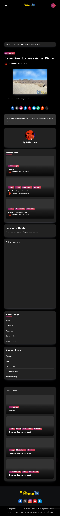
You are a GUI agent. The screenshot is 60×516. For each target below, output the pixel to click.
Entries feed (10, 366)
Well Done (37, 187)
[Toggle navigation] (6, 5)
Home (8, 321)
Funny (11, 187)
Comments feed (12, 371)
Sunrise (11, 169)
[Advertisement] (30, 278)
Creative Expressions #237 (19, 212)
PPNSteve (14, 64)
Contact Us (10, 336)
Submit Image (11, 326)
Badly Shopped (15, 471)
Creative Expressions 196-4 (29, 58)
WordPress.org (11, 377)
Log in (8, 361)
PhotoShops (9, 53)
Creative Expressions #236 (20, 475)
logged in (19, 232)
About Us (9, 331)
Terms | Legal (11, 341)
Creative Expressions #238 (19, 191)
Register (9, 356)
